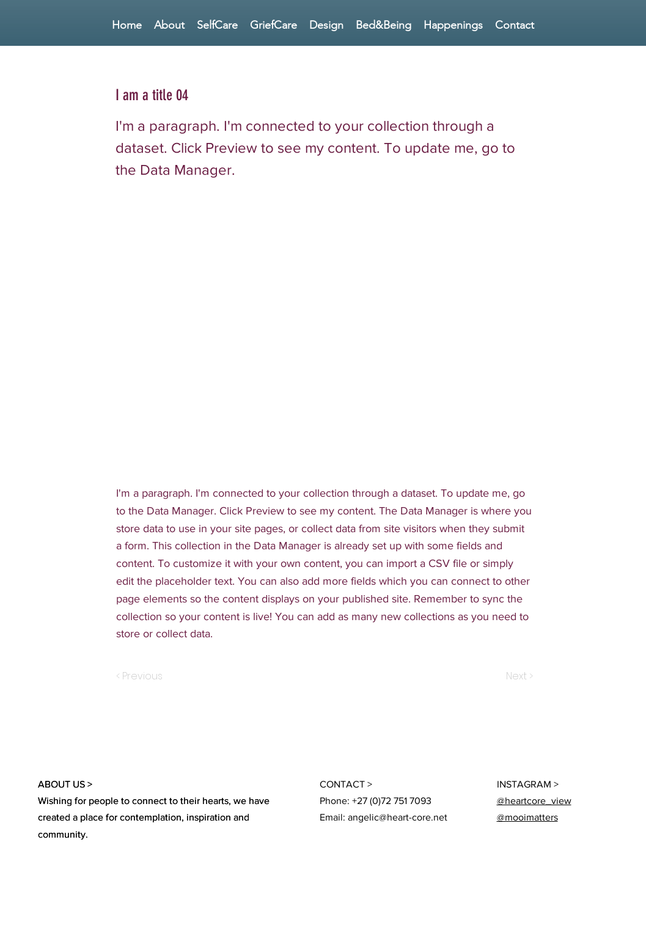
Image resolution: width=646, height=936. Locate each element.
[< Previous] (141, 676)
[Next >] (518, 676)
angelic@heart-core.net (397, 817)
